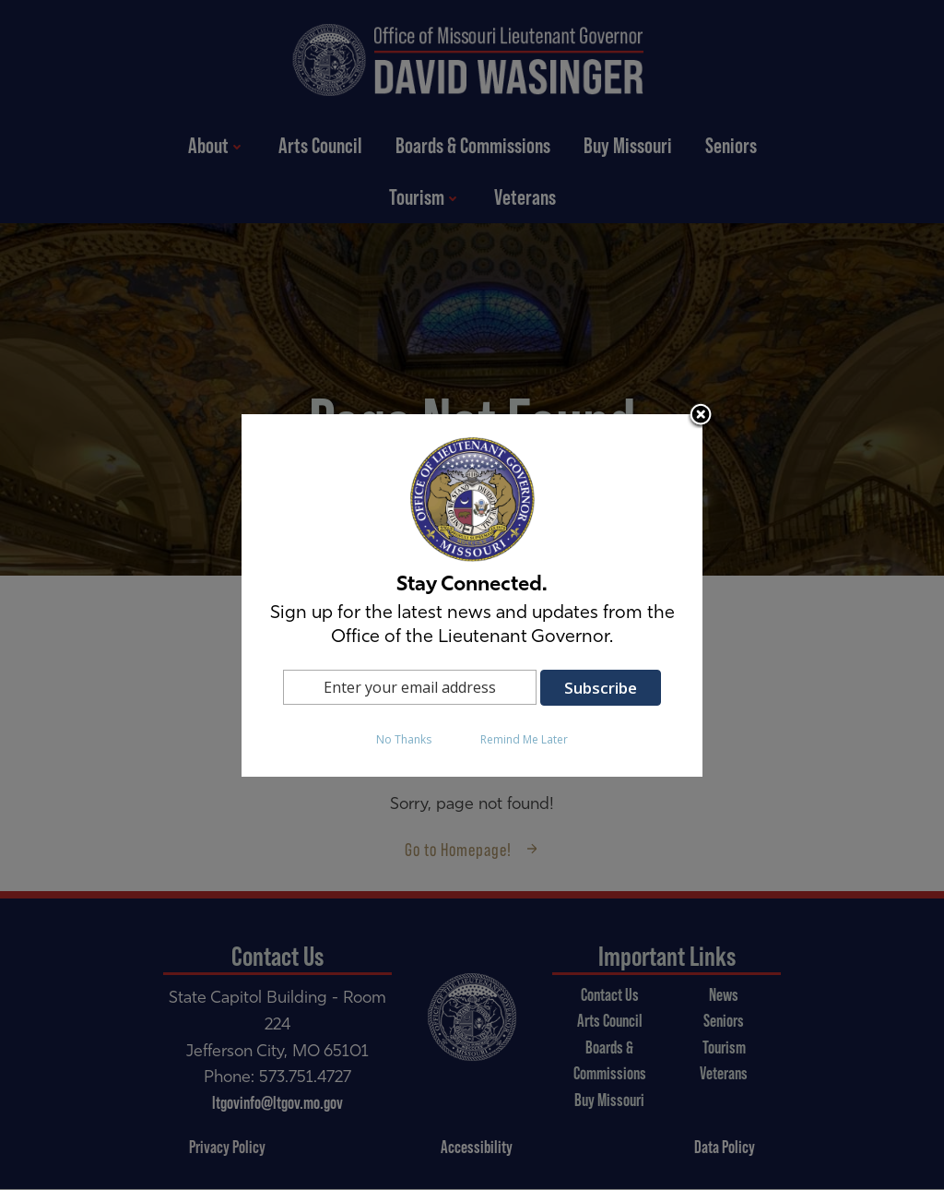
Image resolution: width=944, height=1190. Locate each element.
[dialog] (472, 595)
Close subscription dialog (700, 416)
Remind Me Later (524, 739)
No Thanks (403, 739)
